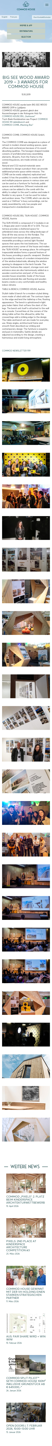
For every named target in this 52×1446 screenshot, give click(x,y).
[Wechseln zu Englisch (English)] (4, 17)
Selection (26, 37)
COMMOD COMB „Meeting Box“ (17, 125)
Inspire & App (26, 25)
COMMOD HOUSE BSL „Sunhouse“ (18, 116)
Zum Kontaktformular (42, 17)
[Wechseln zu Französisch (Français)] (13, 17)
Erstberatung (26, 31)
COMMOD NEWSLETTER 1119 (16, 351)
